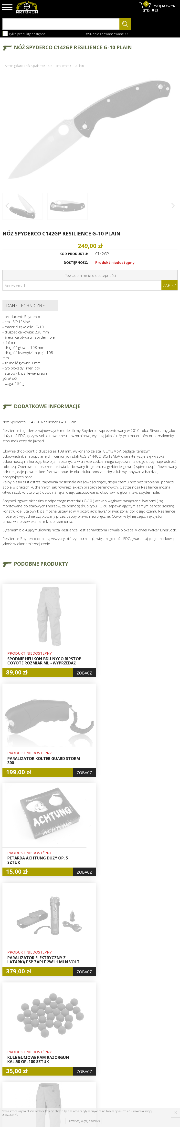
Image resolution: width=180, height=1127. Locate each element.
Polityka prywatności (87, 1057)
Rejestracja (86, 1043)
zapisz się (161, 1045)
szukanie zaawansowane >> (106, 34)
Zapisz (169, 285)
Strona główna (14, 66)
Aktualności (56, 1037)
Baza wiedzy (57, 1031)
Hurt (81, 1032)
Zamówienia (87, 1049)
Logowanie (86, 1037)
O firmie (54, 1026)
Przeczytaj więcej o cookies (84, 1121)
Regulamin (55, 1048)
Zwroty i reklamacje (56, 1057)
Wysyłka (53, 1043)
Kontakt (53, 1065)
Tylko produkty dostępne (24, 33)
